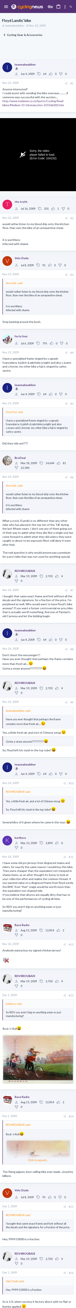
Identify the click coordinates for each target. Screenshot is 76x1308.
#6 (72, 477)
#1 (72, 83)
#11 (71, 857)
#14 (71, 1116)
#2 (72, 218)
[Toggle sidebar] (65, 7)
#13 (71, 995)
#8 (72, 649)
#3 (72, 274)
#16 (71, 1273)
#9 (72, 702)
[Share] (66, 83)
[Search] (71, 7)
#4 (72, 352)
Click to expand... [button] (38, 1160)
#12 (71, 944)
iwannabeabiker (14, 25)
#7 (72, 590)
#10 (71, 783)
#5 (72, 403)
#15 (71, 1206)
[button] (6, 6)
